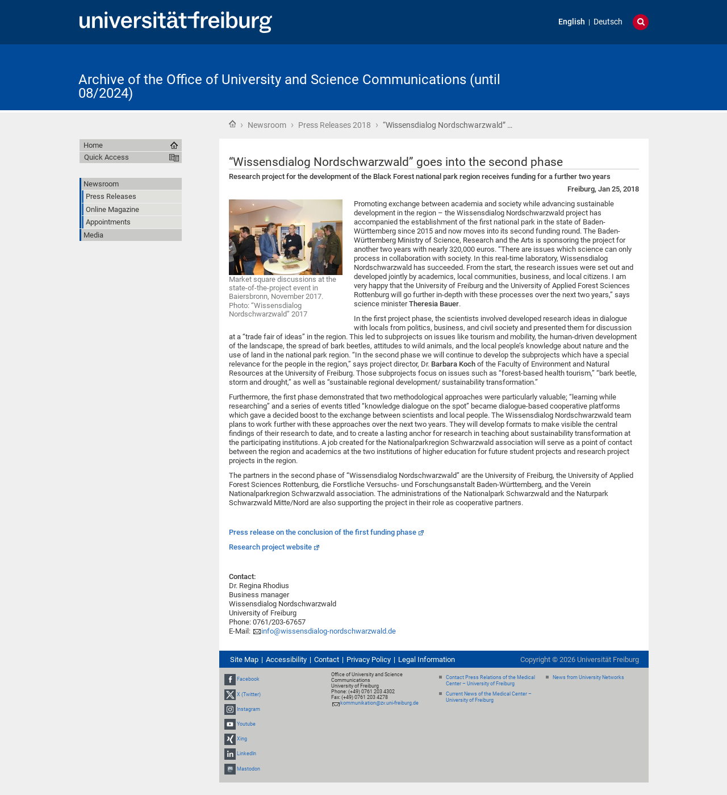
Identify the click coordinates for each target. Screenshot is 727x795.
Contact (326, 659)
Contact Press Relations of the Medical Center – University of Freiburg (490, 680)
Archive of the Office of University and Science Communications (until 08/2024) (289, 86)
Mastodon (248, 769)
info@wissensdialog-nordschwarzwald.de (328, 631)
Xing (242, 739)
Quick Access (106, 157)
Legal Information (426, 659)
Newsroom (267, 125)
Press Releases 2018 (334, 125)
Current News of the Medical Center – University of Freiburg (489, 697)
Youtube (246, 724)
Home (232, 124)
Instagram (248, 709)
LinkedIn (246, 753)
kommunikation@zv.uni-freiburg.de (379, 703)
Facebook (248, 679)
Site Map (244, 659)
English (571, 22)
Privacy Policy (368, 659)
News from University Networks (588, 677)
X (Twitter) (249, 694)
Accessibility (286, 659)
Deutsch (608, 22)
